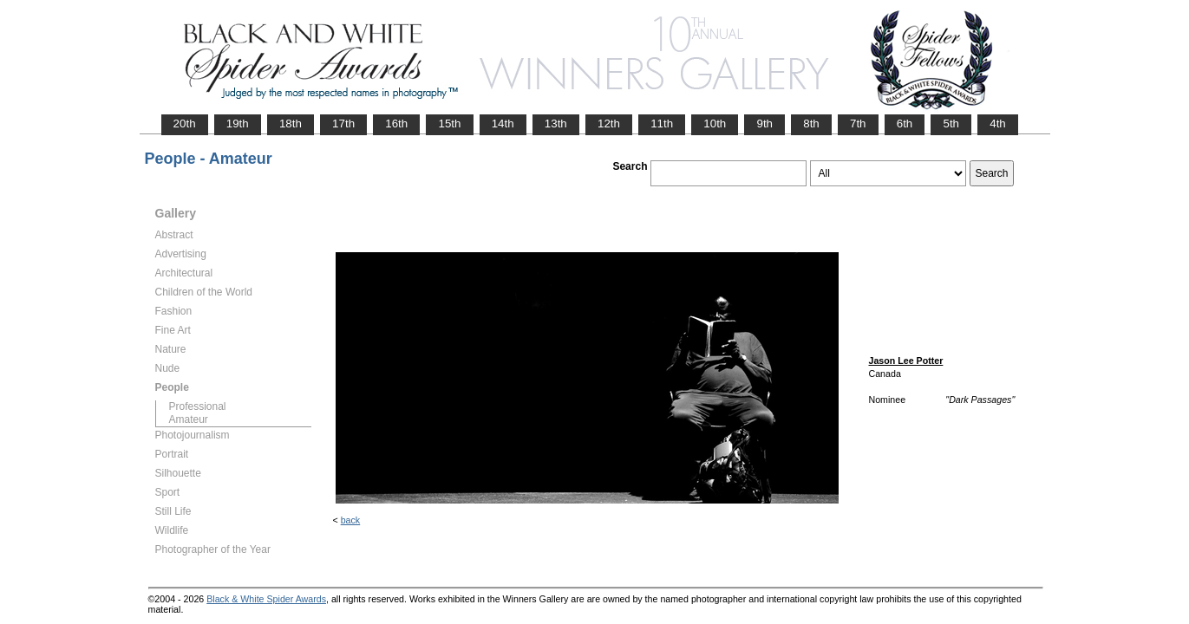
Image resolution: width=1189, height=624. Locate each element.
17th (343, 123)
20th (185, 123)
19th (237, 123)
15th (449, 123)
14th (503, 123)
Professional (197, 406)
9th (764, 123)
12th (609, 123)
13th (556, 123)
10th (714, 123)
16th (396, 123)
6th (905, 123)
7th (858, 123)
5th (951, 123)
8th (811, 123)
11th (662, 123)
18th (290, 123)
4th (998, 123)
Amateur (188, 419)
